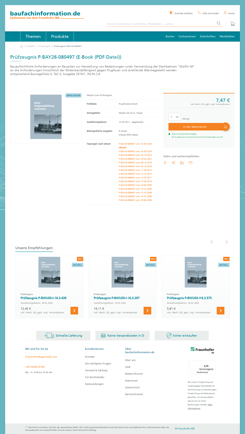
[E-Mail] (190, 162)
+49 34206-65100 (35, 366)
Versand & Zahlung (96, 370)
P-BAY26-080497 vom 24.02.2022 (135, 159)
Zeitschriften (208, 36)
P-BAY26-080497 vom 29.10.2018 (135, 166)
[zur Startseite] (21, 46)
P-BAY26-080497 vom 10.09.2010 (135, 181)
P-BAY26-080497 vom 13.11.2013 (135, 174)
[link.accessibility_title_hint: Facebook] (165, 162)
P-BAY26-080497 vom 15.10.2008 (135, 192)
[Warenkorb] (230, 23)
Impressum (131, 380)
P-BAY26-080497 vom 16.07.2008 (135, 196)
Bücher (170, 36)
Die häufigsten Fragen (98, 363)
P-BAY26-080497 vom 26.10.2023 (135, 155)
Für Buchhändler (94, 377)
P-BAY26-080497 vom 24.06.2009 (135, 185)
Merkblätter (227, 36)
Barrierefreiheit (134, 394)
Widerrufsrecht (134, 373)
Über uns (130, 360)
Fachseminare (187, 36)
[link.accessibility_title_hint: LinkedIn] (182, 162)
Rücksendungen (94, 384)
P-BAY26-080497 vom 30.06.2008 (135, 200)
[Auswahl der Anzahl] (174, 117)
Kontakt (90, 356)
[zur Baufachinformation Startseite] (55, 15)
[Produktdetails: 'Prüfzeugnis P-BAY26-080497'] (46, 117)
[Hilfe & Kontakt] (208, 13)
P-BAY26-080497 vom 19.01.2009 (135, 189)
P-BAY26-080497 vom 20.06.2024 (135, 151)
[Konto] (229, 13)
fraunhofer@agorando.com (41, 356)
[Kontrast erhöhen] (181, 13)
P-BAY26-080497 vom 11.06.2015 (135, 170)
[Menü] (214, 363)
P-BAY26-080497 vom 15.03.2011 (135, 177)
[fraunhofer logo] (202, 351)
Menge (186, 118)
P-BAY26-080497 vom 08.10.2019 (135, 162)
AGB (127, 367)
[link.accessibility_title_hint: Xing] (173, 162)
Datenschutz (132, 387)
